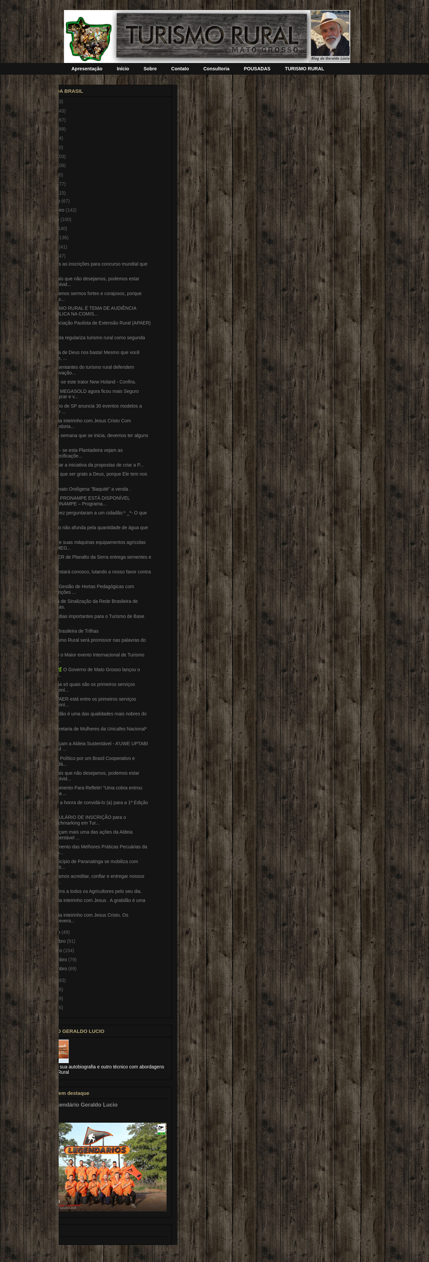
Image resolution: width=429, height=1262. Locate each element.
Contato (180, 68)
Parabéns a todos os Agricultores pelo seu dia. (93, 891)
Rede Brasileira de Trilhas (72, 631)
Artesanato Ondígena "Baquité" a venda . (88, 489)
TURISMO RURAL (304, 68)
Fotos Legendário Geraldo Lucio (75, 1105)
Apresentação (87, 68)
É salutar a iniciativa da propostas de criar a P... (94, 465)
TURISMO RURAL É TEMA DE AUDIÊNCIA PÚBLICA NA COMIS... (90, 311)
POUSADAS (257, 68)
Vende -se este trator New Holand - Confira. (90, 381)
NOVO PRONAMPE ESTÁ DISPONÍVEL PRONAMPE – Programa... (87, 500)
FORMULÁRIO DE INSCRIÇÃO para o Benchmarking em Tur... (85, 820)
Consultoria (216, 68)
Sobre (150, 68)
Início (123, 68)
